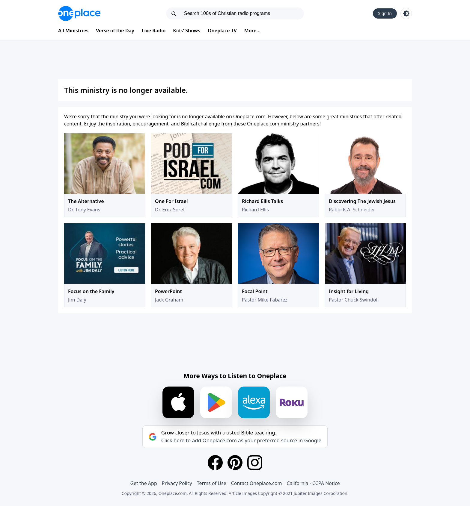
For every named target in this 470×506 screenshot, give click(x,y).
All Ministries (73, 30)
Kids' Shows (186, 30)
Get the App (143, 483)
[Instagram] (254, 462)
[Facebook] (215, 462)
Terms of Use (211, 483)
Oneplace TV (222, 30)
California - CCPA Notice (313, 483)
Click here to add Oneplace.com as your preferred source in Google (241, 440)
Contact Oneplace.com (256, 483)
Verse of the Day (115, 30)
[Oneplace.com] (79, 13)
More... (252, 30)
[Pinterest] (235, 462)
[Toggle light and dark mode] (406, 13)
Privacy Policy (177, 483)
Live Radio (154, 30)
